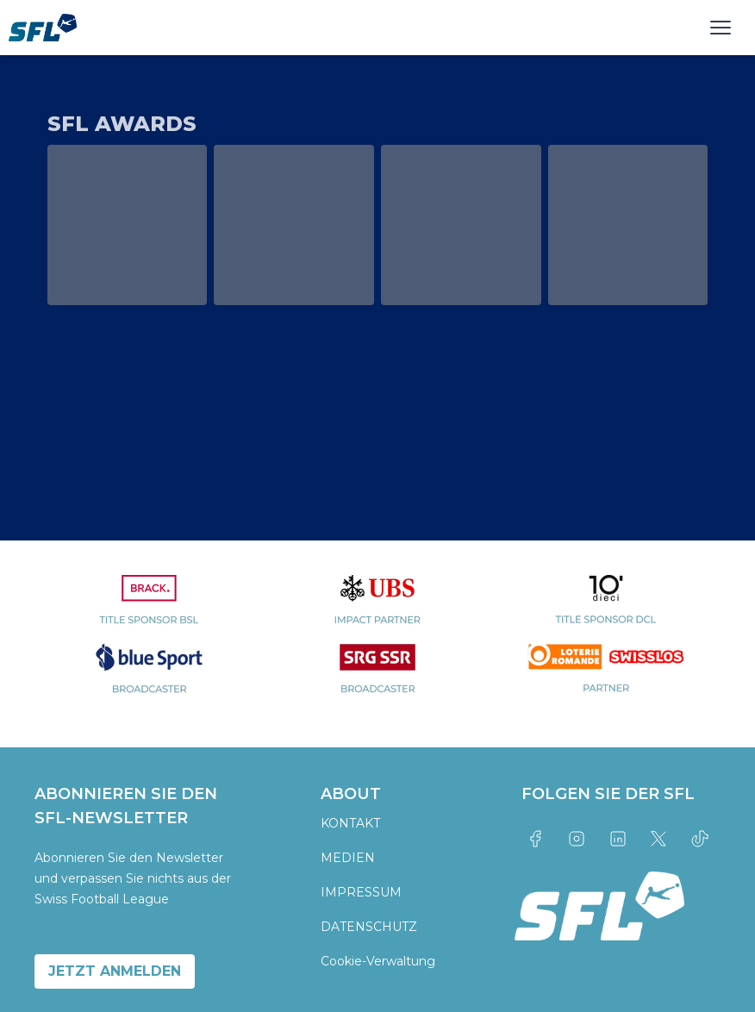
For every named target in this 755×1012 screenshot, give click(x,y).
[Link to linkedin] (618, 838)
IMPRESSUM (361, 892)
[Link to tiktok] (700, 838)
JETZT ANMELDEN (114, 971)
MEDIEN (348, 857)
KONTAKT (350, 823)
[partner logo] (148, 609)
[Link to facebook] (535, 838)
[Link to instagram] (576, 838)
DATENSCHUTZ (369, 926)
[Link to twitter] (659, 838)
